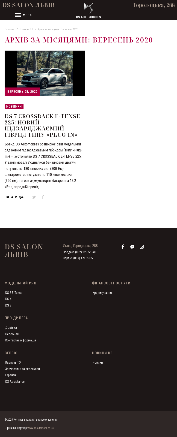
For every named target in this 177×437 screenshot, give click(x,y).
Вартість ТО (13, 362)
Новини (98, 362)
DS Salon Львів (28, 5)
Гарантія (11, 375)
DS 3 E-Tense (13, 293)
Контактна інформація (20, 340)
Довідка (11, 327)
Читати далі (16, 197)
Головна (10, 29)
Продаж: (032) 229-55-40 (79, 252)
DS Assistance (15, 381)
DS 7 (8, 305)
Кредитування (102, 293)
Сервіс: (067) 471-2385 (78, 258)
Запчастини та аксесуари (22, 369)
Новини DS (27, 29)
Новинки (14, 106)
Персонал (12, 334)
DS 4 (8, 299)
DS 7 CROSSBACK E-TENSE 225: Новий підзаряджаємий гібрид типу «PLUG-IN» (42, 125)
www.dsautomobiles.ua (40, 428)
